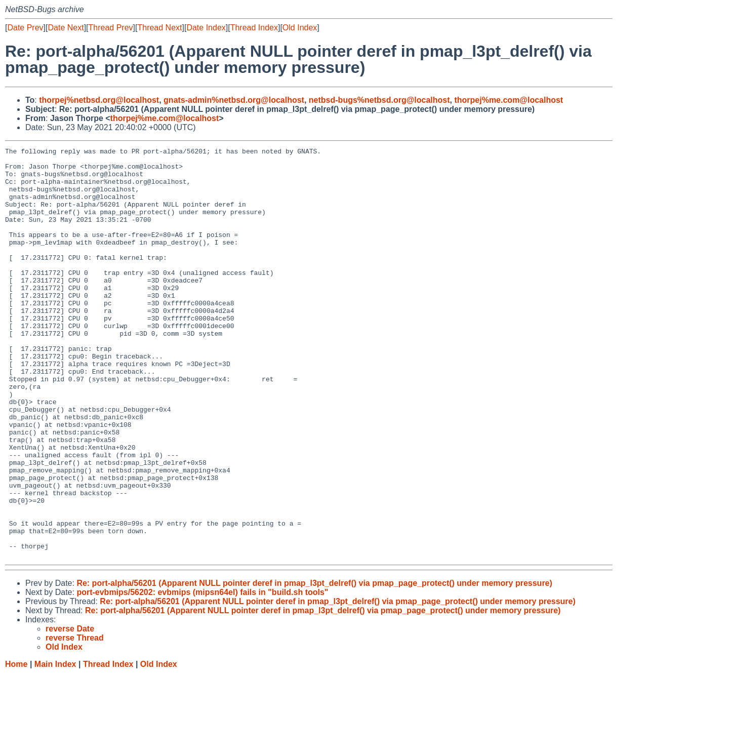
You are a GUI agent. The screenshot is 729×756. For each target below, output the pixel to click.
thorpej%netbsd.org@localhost (99, 100)
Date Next (66, 27)
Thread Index (254, 27)
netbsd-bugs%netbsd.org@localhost (379, 100)
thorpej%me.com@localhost (508, 100)
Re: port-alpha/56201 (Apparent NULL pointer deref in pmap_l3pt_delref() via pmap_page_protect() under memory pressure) (314, 665)
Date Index (205, 27)
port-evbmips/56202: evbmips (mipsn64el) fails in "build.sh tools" (202, 674)
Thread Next (159, 27)
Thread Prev (111, 27)
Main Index (55, 746)
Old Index (299, 27)
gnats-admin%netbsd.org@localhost (234, 100)
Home (16, 746)
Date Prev (25, 27)
